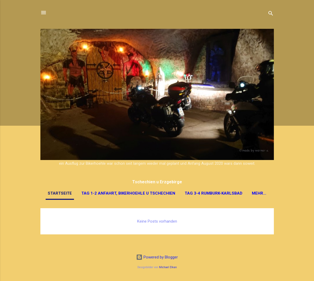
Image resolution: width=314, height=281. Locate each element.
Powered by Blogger (157, 257)
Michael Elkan (168, 267)
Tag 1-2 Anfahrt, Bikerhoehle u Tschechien (128, 193)
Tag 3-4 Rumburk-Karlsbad (213, 193)
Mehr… (259, 193)
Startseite (60, 193)
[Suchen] (271, 14)
